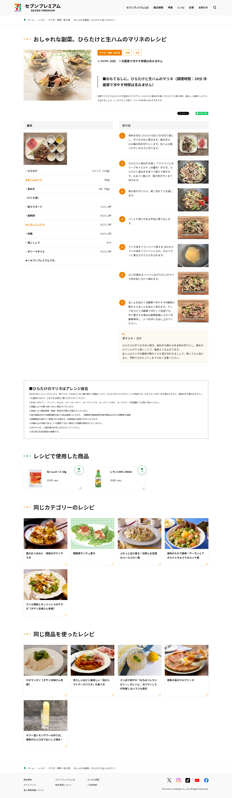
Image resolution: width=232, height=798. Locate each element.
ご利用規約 (92, 784)
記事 (191, 7)
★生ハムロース (33, 180)
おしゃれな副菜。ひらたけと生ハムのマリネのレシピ (100, 19)
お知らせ (203, 7)
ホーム (29, 19)
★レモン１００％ (35, 224)
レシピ (180, 7)
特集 (170, 7)
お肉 (138, 52)
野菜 (128, 52)
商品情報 (158, 7)
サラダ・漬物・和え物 (59, 19)
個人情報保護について (34, 790)
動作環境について (63, 784)
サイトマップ (30, 784)
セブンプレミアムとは (137, 7)
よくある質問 (93, 779)
